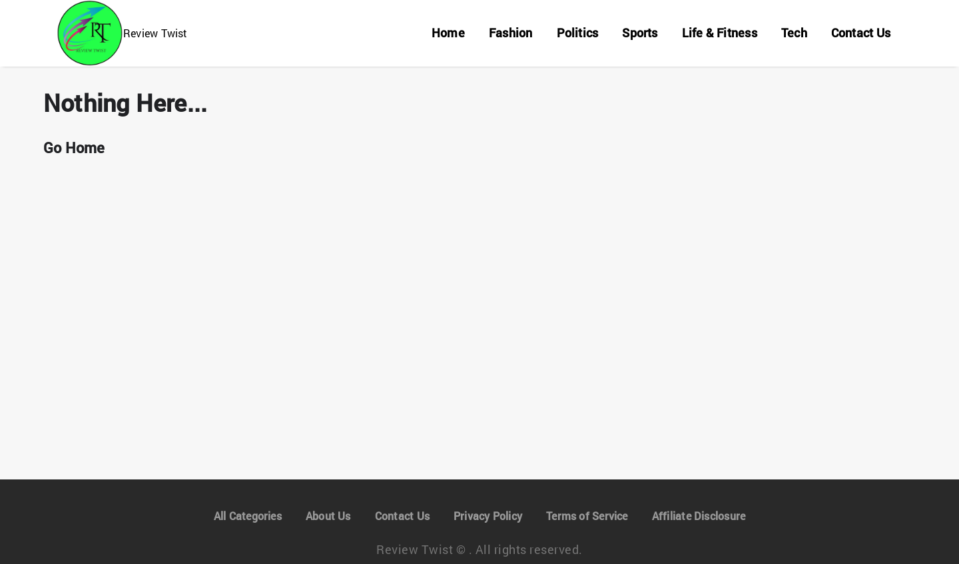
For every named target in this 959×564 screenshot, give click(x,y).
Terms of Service (586, 515)
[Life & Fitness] (717, 33)
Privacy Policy (486, 515)
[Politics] (574, 33)
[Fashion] (507, 33)
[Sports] (637, 33)
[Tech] (792, 33)
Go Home (74, 147)
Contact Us (401, 515)
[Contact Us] (860, 33)
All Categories (248, 515)
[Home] (445, 33)
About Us (329, 515)
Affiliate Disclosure (698, 515)
